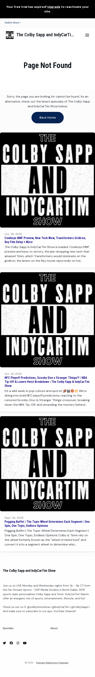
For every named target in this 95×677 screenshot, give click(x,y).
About (54, 628)
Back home (47, 118)
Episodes (8, 628)
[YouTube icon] (25, 643)
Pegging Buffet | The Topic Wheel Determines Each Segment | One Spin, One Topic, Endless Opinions (47, 524)
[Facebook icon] (11, 643)
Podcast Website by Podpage (52, 662)
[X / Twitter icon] (4, 643)
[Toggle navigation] (87, 35)
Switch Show (12, 22)
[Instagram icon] (18, 643)
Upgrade (53, 7)
